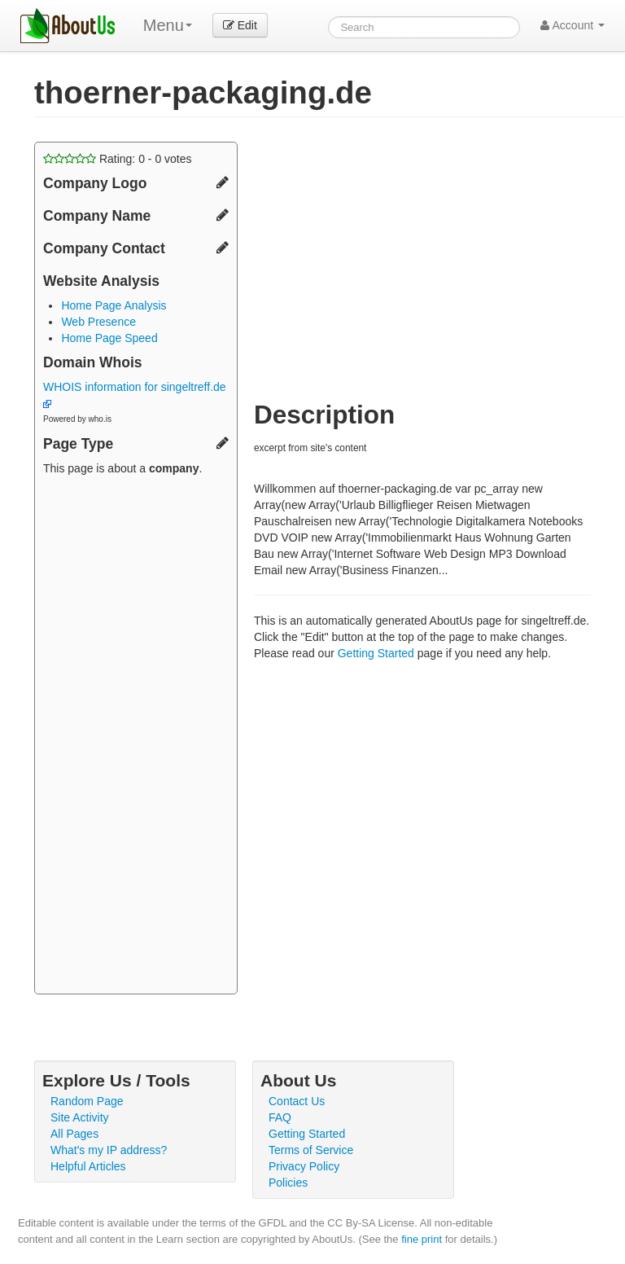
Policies (288, 1182)
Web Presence (98, 321)
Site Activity (79, 1117)
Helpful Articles (88, 1166)
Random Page (87, 1101)
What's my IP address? (108, 1149)
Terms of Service (311, 1149)
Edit (240, 25)
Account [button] (572, 25)
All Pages (74, 1133)
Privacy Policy (304, 1166)
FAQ (280, 1117)
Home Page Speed (109, 338)
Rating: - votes (117, 158)
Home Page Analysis (113, 305)
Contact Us (297, 1101)
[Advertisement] (136, 737)
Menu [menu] (167, 25)
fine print (421, 1239)
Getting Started (376, 653)
